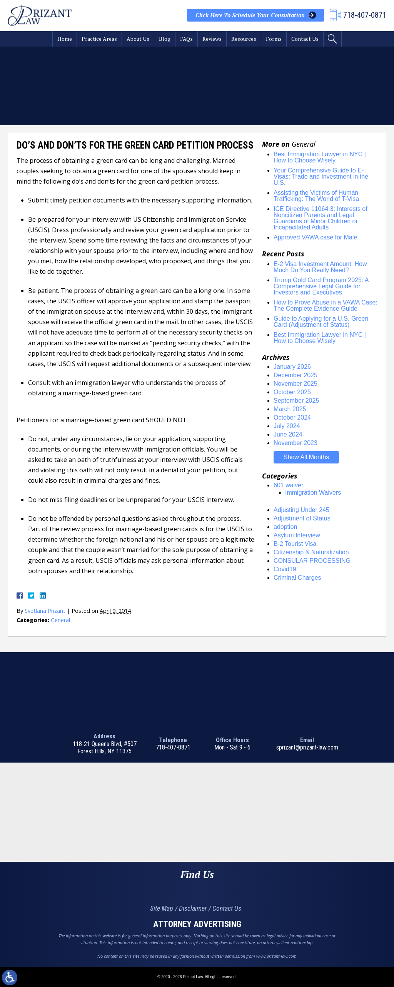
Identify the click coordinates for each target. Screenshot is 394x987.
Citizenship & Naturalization (311, 552)
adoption (285, 527)
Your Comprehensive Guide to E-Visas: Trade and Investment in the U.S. (321, 176)
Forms (274, 38)
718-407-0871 (173, 747)
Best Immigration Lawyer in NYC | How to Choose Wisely (320, 157)
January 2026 (292, 366)
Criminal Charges (297, 577)
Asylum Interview (297, 535)
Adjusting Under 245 (301, 510)
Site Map (161, 908)
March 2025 (290, 409)
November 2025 (295, 383)
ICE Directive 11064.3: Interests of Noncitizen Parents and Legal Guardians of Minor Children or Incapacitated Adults (320, 218)
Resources (243, 38)
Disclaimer (193, 908)
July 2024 (287, 426)
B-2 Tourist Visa (295, 543)
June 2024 (288, 434)
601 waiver (288, 485)
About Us (138, 38)
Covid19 (285, 569)
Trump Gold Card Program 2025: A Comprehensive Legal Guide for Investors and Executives (321, 286)
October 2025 (292, 392)
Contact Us (305, 38)
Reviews (212, 38)
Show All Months (306, 457)
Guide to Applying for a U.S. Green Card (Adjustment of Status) (321, 321)
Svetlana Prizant (45, 610)
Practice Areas (99, 38)
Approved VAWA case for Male (315, 237)
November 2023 (295, 443)
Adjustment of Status (302, 518)
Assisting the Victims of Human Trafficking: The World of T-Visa (316, 195)
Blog (164, 38)
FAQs (186, 38)
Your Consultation (250, 15)
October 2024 (292, 417)
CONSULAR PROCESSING (312, 560)
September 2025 (296, 400)
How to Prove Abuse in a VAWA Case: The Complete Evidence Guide (325, 305)
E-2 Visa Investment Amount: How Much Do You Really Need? (320, 267)
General (60, 620)
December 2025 (295, 375)
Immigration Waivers (313, 492)
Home (64, 38)
